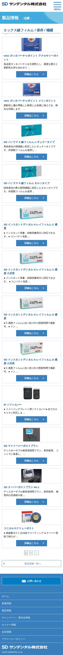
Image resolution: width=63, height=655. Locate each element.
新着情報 (6, 603)
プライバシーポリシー (13, 639)
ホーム (5, 596)
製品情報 (6, 610)
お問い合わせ (34, 581)
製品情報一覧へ (33, 563)
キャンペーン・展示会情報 (16, 617)
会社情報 (6, 631)
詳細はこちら (32, 74)
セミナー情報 (9, 624)
